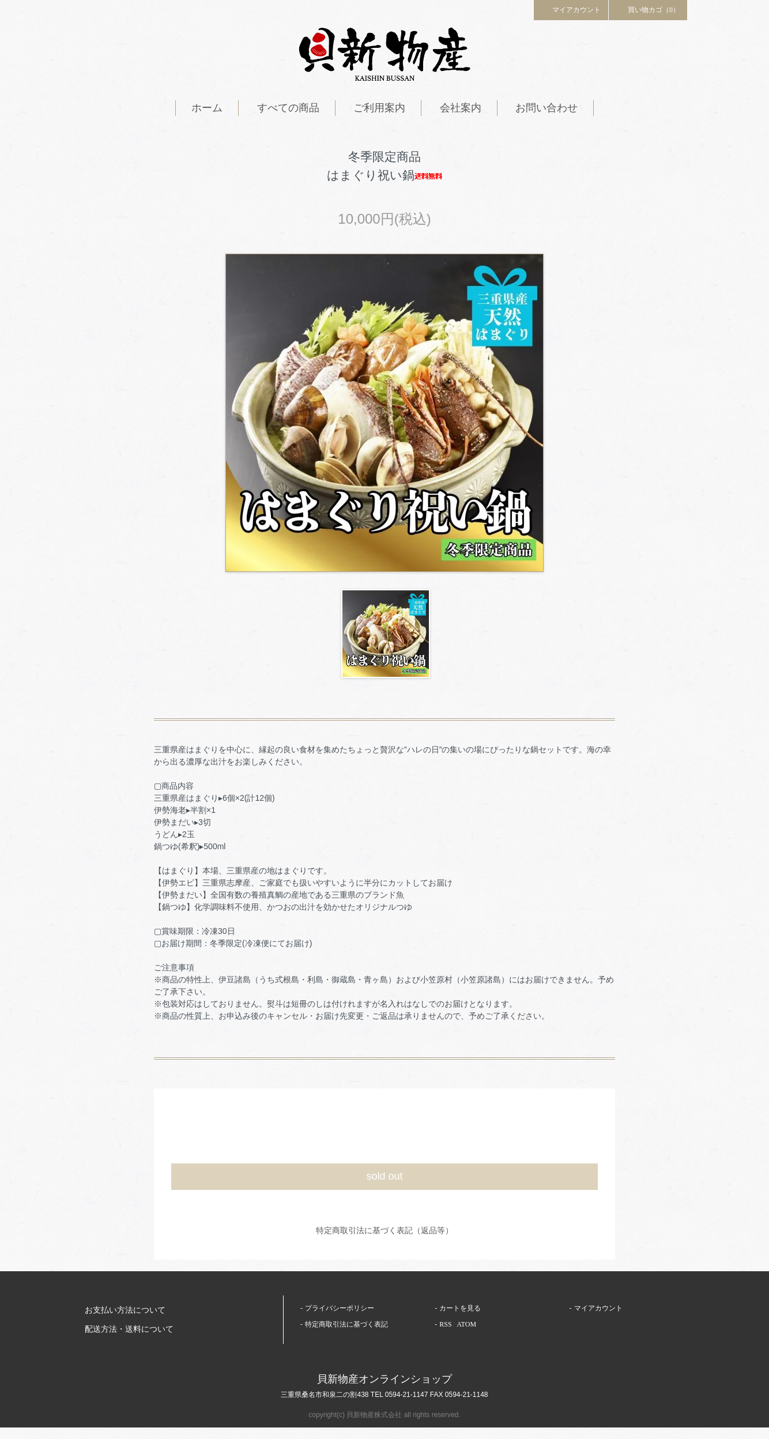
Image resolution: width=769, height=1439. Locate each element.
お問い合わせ (546, 108)
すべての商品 (288, 108)
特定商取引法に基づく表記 (346, 1324)
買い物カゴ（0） (648, 9)
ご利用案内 (379, 108)
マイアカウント (571, 9)
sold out (384, 1176)
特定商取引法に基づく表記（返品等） (384, 1230)
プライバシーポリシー (339, 1308)
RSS (445, 1324)
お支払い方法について (125, 1310)
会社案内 (460, 108)
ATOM (466, 1324)
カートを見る (460, 1308)
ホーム (207, 108)
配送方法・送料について (129, 1329)
